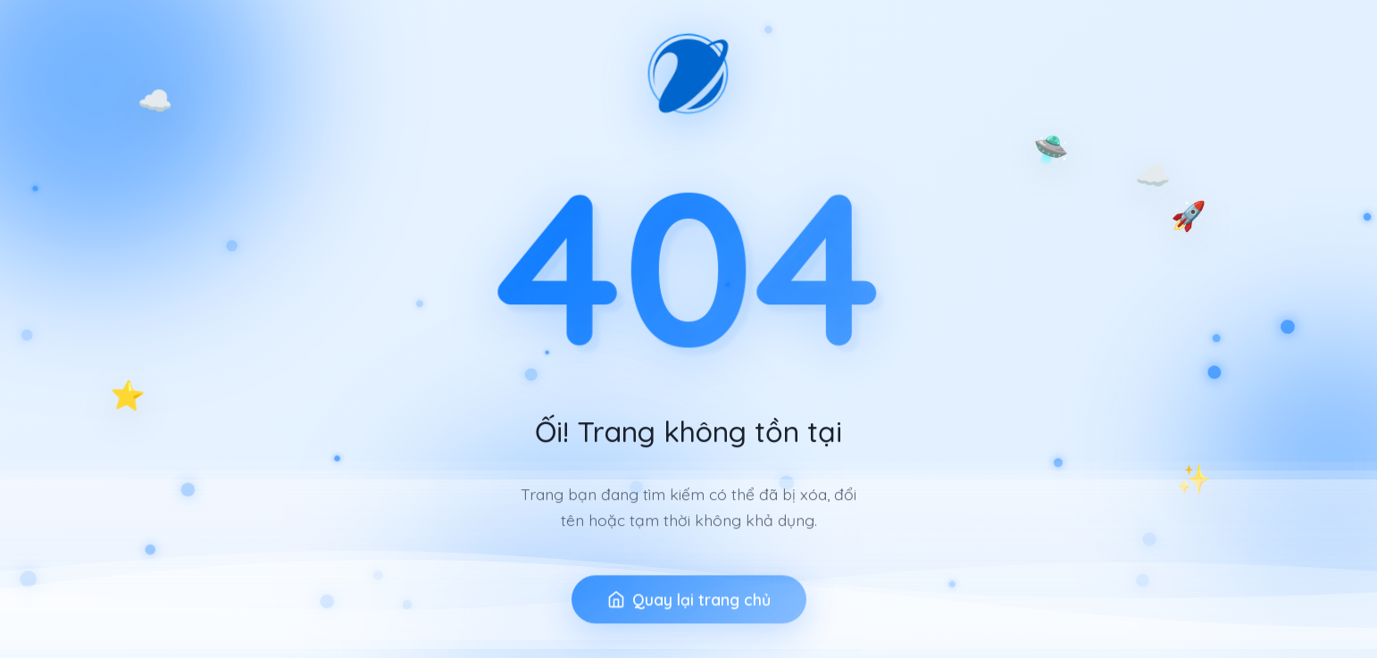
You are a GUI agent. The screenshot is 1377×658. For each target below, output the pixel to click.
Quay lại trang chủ (689, 612)
